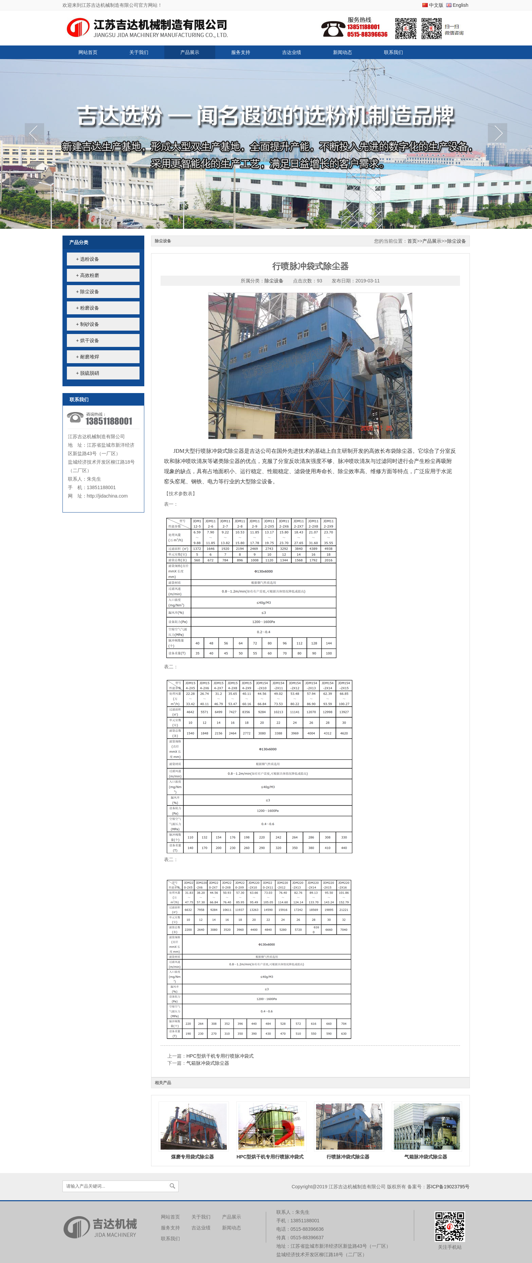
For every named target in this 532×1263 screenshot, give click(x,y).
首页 (412, 241)
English (461, 5)
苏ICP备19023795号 (448, 1186)
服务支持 (240, 52)
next (497, 133)
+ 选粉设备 (87, 259)
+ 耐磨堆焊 (87, 356)
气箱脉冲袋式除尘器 (207, 1063)
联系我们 (393, 52)
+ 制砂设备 (87, 324)
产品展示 (189, 52)
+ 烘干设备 (87, 340)
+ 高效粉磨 (87, 275)
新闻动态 (342, 52)
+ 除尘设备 (87, 291)
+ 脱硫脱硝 (87, 373)
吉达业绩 (291, 52)
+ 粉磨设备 (87, 308)
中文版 (436, 5)
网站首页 (87, 52)
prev (34, 133)
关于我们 (138, 52)
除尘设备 (456, 241)
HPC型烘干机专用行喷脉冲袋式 (220, 1056)
